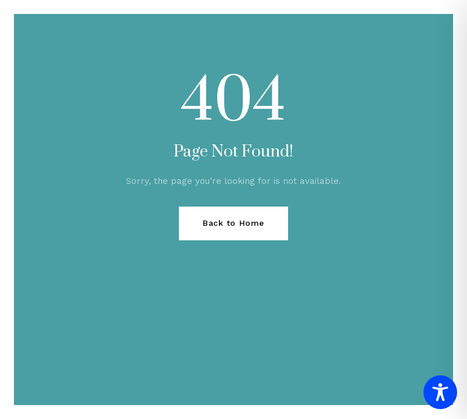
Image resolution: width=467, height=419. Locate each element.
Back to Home (233, 223)
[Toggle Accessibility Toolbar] (440, 392)
